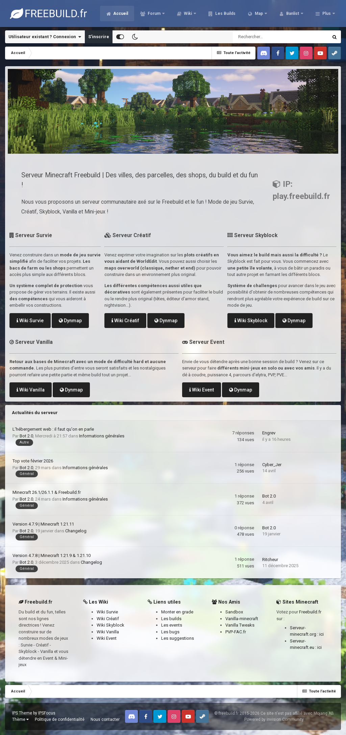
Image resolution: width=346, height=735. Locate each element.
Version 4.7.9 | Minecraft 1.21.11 (43, 524)
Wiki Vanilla (31, 389)
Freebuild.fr (310, 611)
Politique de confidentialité (59, 719)
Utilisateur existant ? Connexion (44, 36)
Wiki (188, 13)
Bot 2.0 (26, 435)
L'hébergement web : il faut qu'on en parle (53, 429)
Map (259, 13)
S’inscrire (98, 36)
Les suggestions (177, 638)
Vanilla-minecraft (241, 618)
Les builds (171, 618)
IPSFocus (46, 713)
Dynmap (70, 320)
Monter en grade (177, 611)
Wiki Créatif (125, 320)
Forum (154, 13)
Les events (171, 625)
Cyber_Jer (271, 464)
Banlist (292, 13)
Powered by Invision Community (274, 719)
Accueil (120, 13)
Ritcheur (270, 559)
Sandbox (234, 611)
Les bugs (170, 631)
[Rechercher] (262, 36)
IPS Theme (22, 713)
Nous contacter (105, 719)
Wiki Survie (30, 320)
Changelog (75, 530)
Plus (326, 13)
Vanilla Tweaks (239, 625)
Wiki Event (201, 389)
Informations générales (101, 435)
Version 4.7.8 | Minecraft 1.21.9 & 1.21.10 (52, 555)
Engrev (268, 432)
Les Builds (225, 13)
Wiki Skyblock (250, 320)
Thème (20, 719)
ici (321, 634)
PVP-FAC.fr (235, 631)
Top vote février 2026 (33, 460)
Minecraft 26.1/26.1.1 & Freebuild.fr (47, 492)
